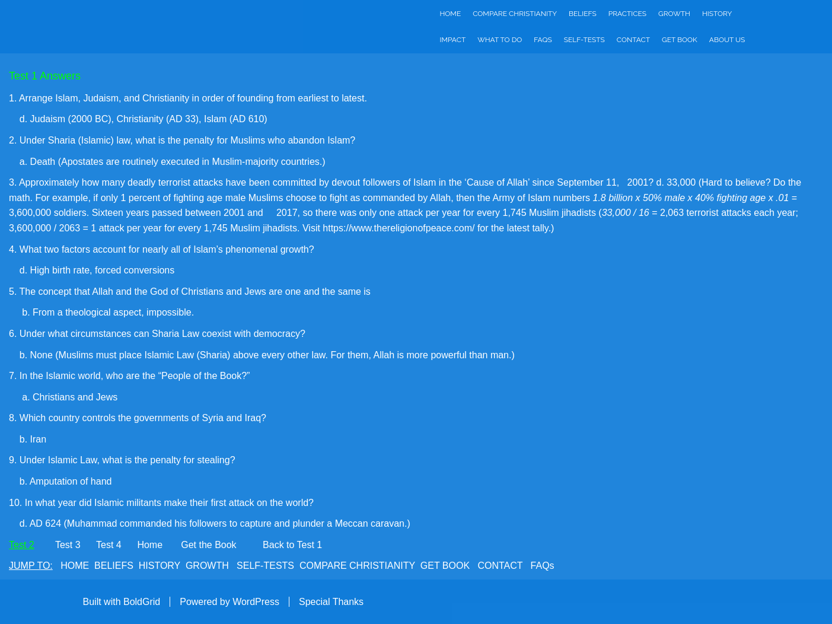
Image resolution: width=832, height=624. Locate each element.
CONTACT (499, 566)
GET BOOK (445, 566)
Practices (627, 13)
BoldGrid (141, 602)
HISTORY (159, 566)
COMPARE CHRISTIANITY (357, 566)
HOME (74, 566)
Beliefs (583, 13)
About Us (727, 40)
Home (450, 13)
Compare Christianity (515, 13)
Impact (453, 40)
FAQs (543, 40)
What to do (499, 40)
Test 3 (68, 545)
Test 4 (109, 545)
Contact (633, 40)
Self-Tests (584, 40)
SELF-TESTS (265, 566)
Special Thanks (331, 602)
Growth (674, 13)
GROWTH (207, 566)
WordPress (255, 602)
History (717, 13)
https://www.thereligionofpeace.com (397, 228)
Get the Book (208, 545)
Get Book (679, 40)
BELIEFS (113, 566)
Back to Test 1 (292, 545)
